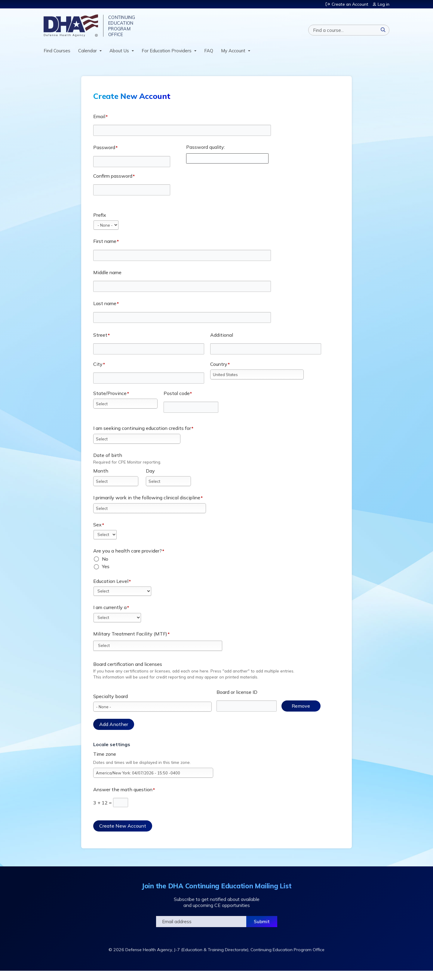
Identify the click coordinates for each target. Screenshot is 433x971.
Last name (104, 303)
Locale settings (111, 744)
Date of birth (107, 455)
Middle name (107, 272)
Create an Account (350, 4)
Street (100, 335)
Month (100, 471)
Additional (221, 335)
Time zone (104, 754)
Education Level (110, 581)
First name (104, 241)
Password (104, 147)
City (98, 364)
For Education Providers (167, 51)
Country (218, 364)
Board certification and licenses (127, 664)
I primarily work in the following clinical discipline (146, 498)
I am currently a (110, 607)
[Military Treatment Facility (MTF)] (108, 645)
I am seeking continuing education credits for (142, 428)
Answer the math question (122, 789)
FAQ (208, 51)
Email (99, 116)
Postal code (177, 393)
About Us (119, 51)
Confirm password (112, 176)
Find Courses (57, 51)
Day (150, 471)
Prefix (99, 215)
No (105, 559)
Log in (383, 4)
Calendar (87, 51)
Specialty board (110, 696)
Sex (97, 525)
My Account (233, 51)
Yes (105, 566)
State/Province (110, 393)
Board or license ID (236, 692)
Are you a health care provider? (127, 551)
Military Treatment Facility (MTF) (130, 634)
